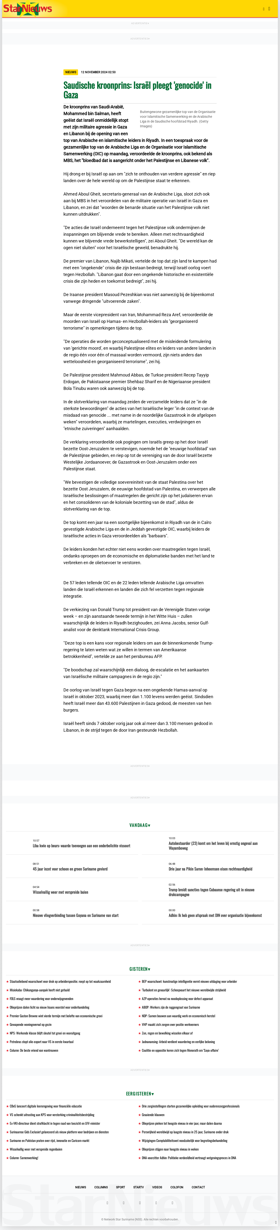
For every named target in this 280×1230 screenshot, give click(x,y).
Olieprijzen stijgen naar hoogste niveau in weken (170, 1152)
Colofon (176, 1191)
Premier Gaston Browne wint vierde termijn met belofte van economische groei (57, 1016)
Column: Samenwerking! (24, 1161)
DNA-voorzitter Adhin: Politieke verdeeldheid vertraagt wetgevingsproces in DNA (190, 1161)
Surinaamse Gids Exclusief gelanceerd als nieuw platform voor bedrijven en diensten (60, 1134)
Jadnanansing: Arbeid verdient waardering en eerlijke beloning (179, 1043)
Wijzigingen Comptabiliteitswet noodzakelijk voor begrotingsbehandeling (185, 1143)
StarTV (138, 1191)
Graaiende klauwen (153, 1117)
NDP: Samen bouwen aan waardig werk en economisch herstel (179, 1016)
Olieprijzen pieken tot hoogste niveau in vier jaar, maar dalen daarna (183, 1126)
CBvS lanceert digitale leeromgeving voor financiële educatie (46, 1108)
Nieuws (80, 1191)
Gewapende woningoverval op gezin (31, 1025)
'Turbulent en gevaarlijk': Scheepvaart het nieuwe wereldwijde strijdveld (184, 990)
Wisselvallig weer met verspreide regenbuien (36, 1152)
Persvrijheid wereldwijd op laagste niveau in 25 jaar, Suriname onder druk (186, 1134)
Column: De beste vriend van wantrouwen (34, 1052)
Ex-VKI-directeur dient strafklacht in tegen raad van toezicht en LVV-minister (56, 1126)
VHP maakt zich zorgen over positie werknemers (171, 1025)
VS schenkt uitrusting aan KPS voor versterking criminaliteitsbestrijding (53, 1117)
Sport (120, 1191)
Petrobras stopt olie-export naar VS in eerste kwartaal (42, 1043)
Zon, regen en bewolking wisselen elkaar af (167, 1034)
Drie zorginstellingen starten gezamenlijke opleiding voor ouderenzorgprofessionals (191, 1108)
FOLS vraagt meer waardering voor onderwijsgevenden (42, 999)
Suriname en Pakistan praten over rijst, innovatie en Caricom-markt (50, 1143)
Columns (101, 1191)
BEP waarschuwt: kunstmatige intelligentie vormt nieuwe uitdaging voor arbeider (190, 981)
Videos (157, 1191)
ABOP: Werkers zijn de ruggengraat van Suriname (172, 1008)
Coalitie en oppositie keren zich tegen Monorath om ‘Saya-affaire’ (181, 1052)
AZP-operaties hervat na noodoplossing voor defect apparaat (178, 999)
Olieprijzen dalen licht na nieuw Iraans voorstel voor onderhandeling (50, 1008)
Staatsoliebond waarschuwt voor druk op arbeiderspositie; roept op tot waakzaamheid (61, 981)
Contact (198, 1191)
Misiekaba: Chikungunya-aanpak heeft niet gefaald (40, 990)
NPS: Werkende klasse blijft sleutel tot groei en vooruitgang (45, 1034)
